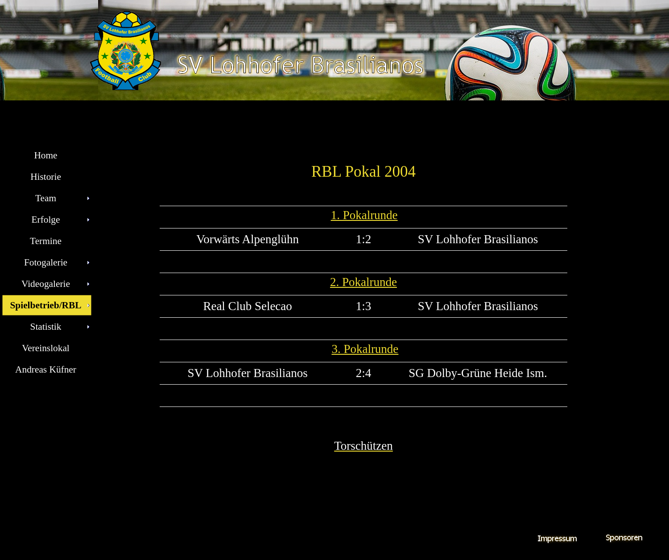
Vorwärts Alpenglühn (247, 239)
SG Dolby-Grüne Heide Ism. (478, 373)
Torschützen (363, 445)
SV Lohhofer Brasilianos (478, 239)
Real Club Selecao (247, 306)
